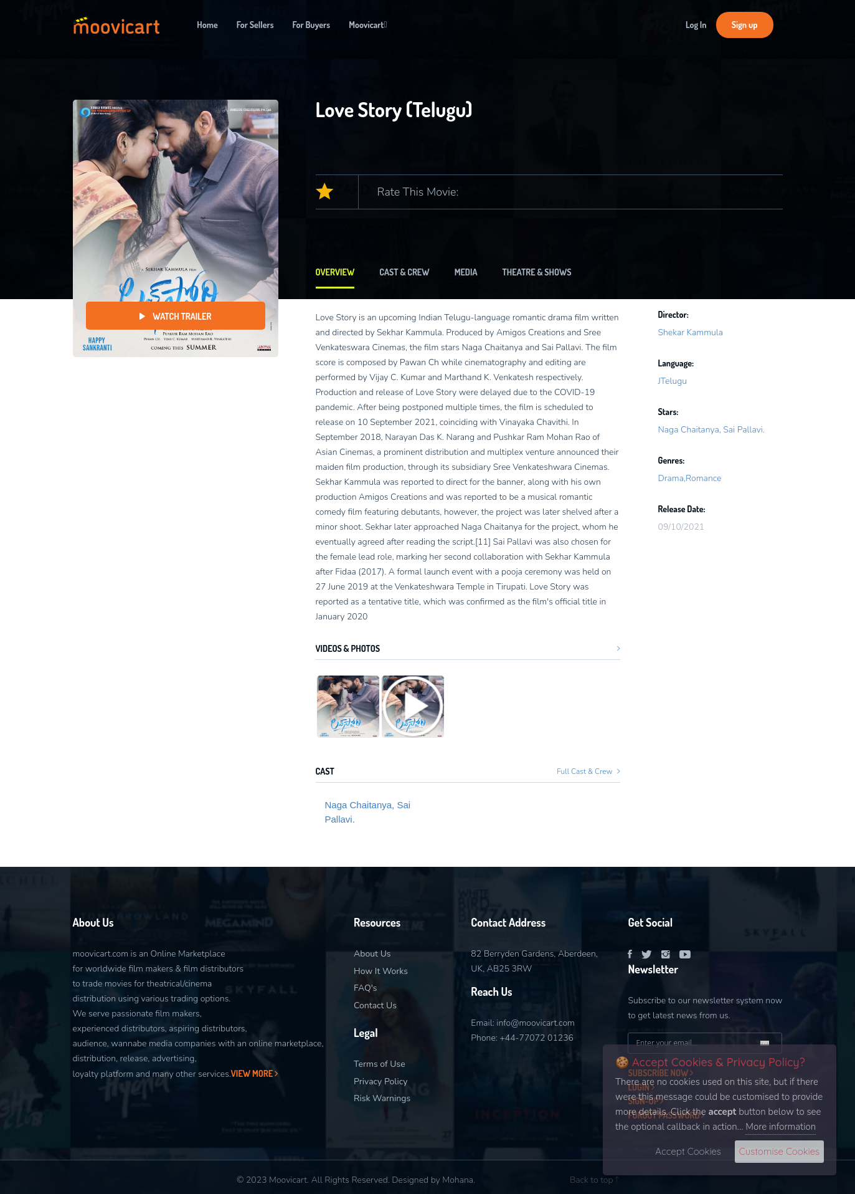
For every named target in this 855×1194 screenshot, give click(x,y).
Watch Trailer (175, 316)
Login (641, 1087)
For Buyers (312, 24)
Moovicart (368, 24)
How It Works (381, 971)
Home (207, 24)
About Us (372, 954)
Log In (696, 24)
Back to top (594, 1180)
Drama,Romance (689, 478)
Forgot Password (666, 1115)
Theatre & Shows (537, 272)
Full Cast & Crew (588, 771)
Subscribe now (660, 1072)
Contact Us (375, 1005)
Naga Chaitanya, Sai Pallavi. (368, 812)
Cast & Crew (404, 272)
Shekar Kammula (690, 332)
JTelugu (672, 381)
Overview (335, 272)
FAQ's (365, 988)
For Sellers (255, 24)
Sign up (745, 24)
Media (466, 272)
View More (254, 1073)
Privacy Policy (380, 1081)
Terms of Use (379, 1064)
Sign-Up (645, 1101)
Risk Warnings (382, 1098)
